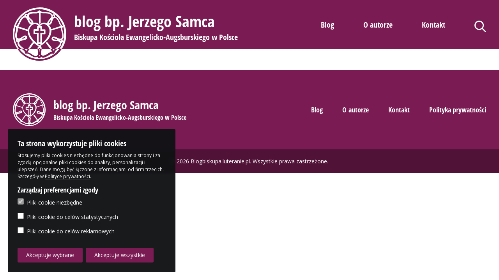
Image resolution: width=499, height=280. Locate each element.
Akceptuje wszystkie (119, 255)
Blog (327, 24)
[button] (126, 34)
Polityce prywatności (67, 176)
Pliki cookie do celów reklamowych (66, 231)
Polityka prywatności (457, 109)
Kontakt (433, 24)
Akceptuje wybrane (50, 255)
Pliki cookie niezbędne (50, 202)
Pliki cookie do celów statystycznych (68, 216)
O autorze (378, 24)
